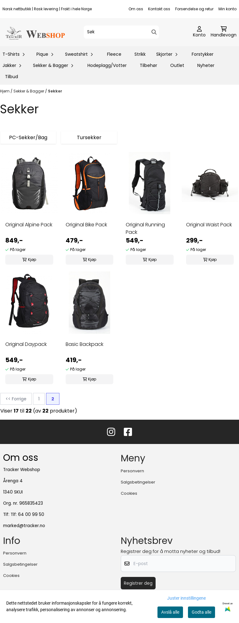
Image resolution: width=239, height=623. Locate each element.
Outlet (177, 65)
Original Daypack (26, 344)
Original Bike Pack (86, 224)
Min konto (227, 9)
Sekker (55, 91)
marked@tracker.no (24, 526)
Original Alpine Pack (28, 224)
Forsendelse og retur (194, 9)
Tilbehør (148, 65)
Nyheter (205, 65)
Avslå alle (170, 612)
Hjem (5, 91)
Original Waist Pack (209, 224)
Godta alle (201, 612)
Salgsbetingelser (138, 482)
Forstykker (202, 54)
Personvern (132, 471)
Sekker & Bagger (29, 91)
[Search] (154, 32)
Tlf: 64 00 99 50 (27, 514)
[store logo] (35, 32)
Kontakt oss (159, 9)
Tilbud (11, 76)
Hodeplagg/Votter (107, 65)
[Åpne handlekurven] (223, 32)
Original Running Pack (145, 228)
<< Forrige (16, 399)
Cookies (129, 493)
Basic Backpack (84, 344)
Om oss (136, 9)
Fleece (114, 54)
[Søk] (121, 32)
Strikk (140, 54)
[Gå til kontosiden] (199, 32)
